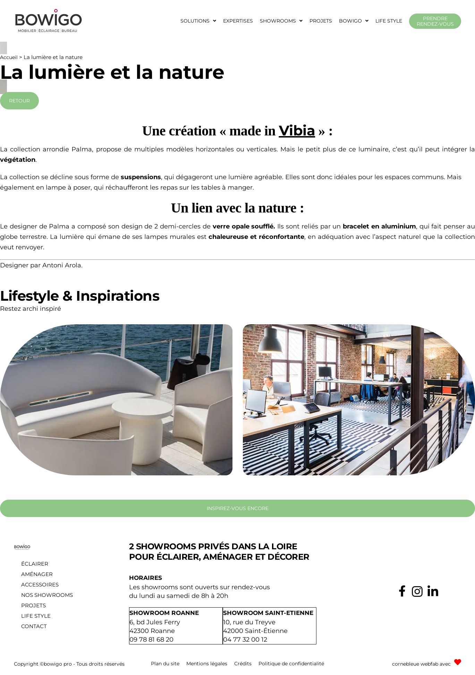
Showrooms (281, 21)
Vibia (297, 130)
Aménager (37, 574)
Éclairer (34, 563)
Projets (320, 21)
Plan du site (165, 663)
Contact (34, 626)
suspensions (141, 177)
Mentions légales (206, 663)
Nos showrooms (47, 595)
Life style (388, 21)
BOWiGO (353, 21)
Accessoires (40, 584)
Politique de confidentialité (291, 663)
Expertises (238, 21)
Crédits (243, 663)
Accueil (9, 57)
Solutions (198, 21)
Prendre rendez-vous (435, 21)
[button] (198, 21)
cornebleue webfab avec (421, 663)
